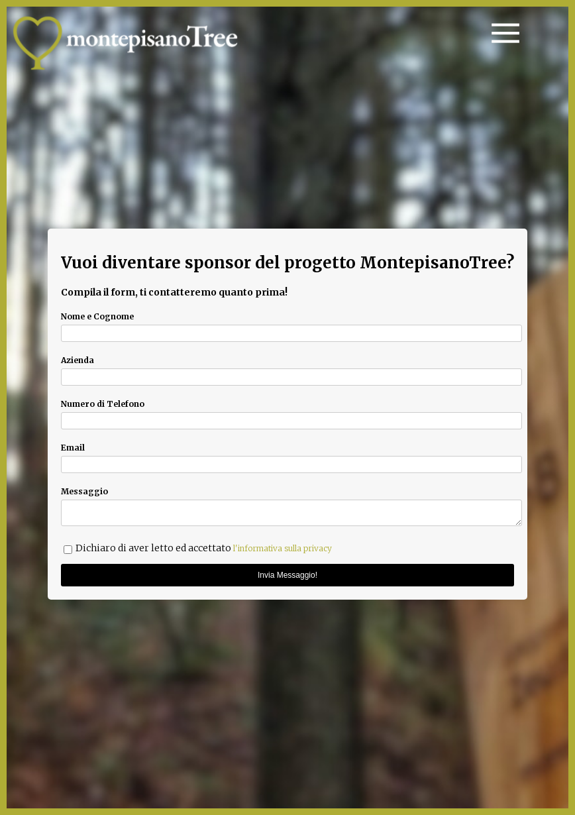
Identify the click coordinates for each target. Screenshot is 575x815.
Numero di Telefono (102, 402)
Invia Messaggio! (287, 577)
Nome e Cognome (97, 314)
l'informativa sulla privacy (282, 550)
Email (73, 446)
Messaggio (84, 489)
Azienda (77, 358)
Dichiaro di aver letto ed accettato (204, 550)
